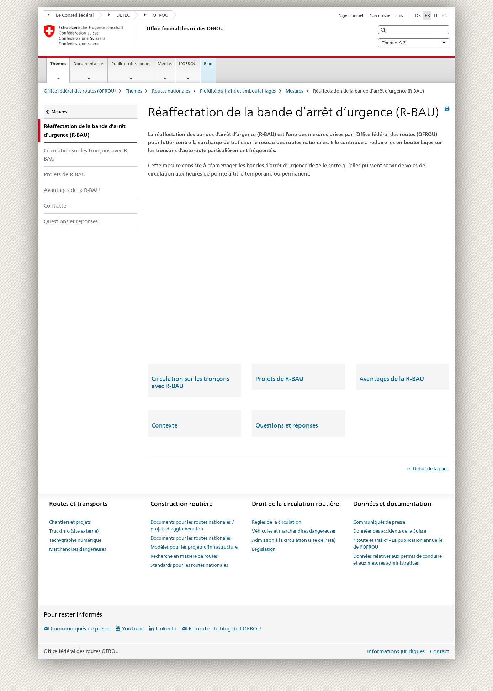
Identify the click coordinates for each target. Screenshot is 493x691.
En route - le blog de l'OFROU (225, 628)
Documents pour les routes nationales (190, 538)
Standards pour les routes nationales (189, 565)
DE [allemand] (418, 15)
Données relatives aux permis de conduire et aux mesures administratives (397, 559)
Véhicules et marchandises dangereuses (294, 531)
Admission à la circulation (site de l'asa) (293, 540)
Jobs (399, 15)
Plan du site (379, 15)
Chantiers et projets (70, 522)
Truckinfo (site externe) (74, 531)
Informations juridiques (396, 651)
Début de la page (430, 468)
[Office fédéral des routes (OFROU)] (145, 35)
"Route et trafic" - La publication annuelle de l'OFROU (397, 543)
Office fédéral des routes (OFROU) (80, 91)
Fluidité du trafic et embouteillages (238, 91)
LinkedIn (165, 628)
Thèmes (59, 66)
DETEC (119, 15)
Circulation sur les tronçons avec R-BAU (86, 154)
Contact (439, 651)
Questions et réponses (71, 221)
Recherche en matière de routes (184, 556)
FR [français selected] (427, 15)
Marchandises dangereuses (77, 549)
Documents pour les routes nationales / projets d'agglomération (192, 525)
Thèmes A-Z (413, 43)
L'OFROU (188, 63)
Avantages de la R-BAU (72, 190)
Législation (264, 549)
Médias (165, 63)
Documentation (88, 63)
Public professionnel (130, 63)
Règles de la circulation (276, 522)
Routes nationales (171, 91)
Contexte (55, 205)
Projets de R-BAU (65, 174)
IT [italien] (436, 15)
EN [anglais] (445, 15)
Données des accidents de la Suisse (389, 531)
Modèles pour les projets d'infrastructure (194, 547)
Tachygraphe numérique (75, 540)
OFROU (156, 15)
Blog (208, 63)
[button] (384, 30)
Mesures (294, 91)
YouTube (132, 628)
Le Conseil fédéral (71, 15)
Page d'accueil (351, 15)
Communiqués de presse (379, 522)
